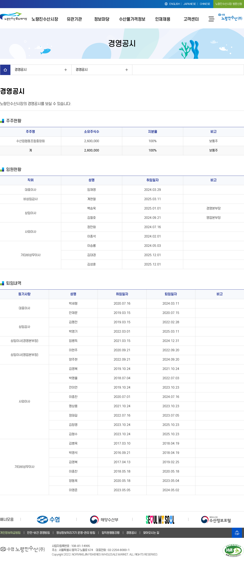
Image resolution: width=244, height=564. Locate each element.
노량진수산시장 (45, 19)
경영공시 (20, 70)
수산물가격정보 (132, 19)
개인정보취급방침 (10, 533)
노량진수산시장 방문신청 (228, 4)
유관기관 (74, 19)
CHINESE (205, 4)
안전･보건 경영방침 (38, 533)
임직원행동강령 (111, 533)
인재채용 (162, 19)
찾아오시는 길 (151, 533)
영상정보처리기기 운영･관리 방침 (75, 533)
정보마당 (101, 19)
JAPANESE (189, 4)
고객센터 (191, 19)
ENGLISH (174, 4)
